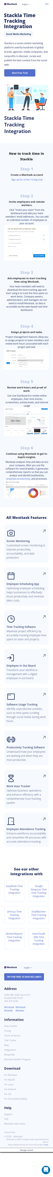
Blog (6, 1067)
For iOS (8, 1116)
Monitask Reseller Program (18, 1081)
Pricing (7, 1053)
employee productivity (34, 482)
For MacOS (10, 1102)
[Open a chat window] (46, 1170)
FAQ (6, 1141)
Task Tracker (11, 1062)
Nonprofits (10, 1077)
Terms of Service (13, 1057)
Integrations (10, 1072)
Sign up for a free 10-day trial (27, 179)
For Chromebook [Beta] (16, 1121)
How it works (11, 1048)
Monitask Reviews (9, 1031)
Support (8, 1136)
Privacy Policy (10, 1154)
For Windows (11, 1097)
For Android (10, 1111)
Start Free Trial (19, 72)
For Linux (9, 1106)
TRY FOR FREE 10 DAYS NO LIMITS (25, 999)
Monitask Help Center (15, 1146)
